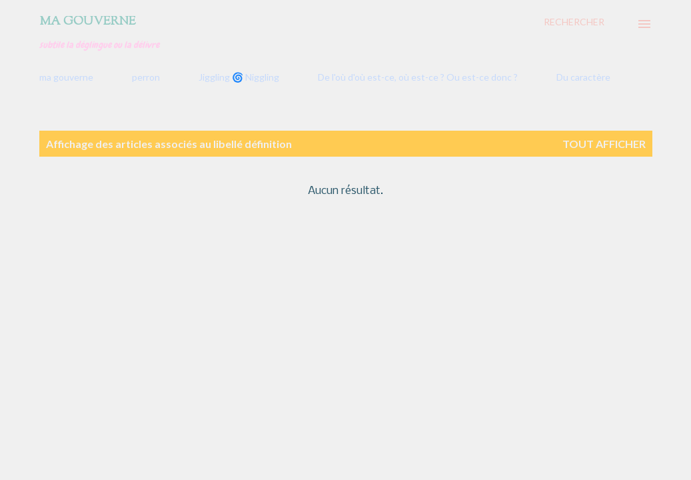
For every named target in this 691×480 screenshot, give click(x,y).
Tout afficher (604, 143)
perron (146, 77)
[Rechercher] (574, 22)
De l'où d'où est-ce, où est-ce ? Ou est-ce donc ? (418, 77)
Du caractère (583, 77)
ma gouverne (66, 77)
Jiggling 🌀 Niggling (239, 77)
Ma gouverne (87, 22)
